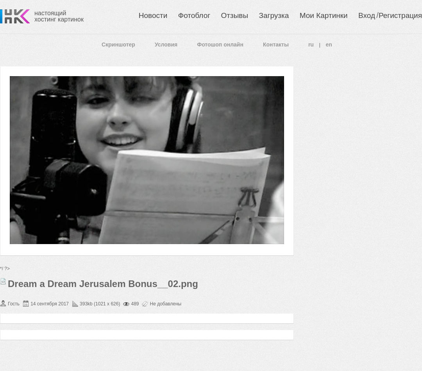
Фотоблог (194, 15)
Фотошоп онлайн (220, 44)
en (329, 44)
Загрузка (274, 15)
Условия (166, 44)
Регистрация (400, 15)
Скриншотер (118, 44)
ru (311, 44)
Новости (153, 15)
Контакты (276, 44)
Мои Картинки (324, 15)
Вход (366, 15)
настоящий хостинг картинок (59, 16)
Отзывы (235, 15)
